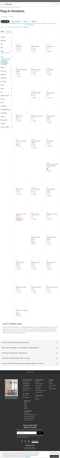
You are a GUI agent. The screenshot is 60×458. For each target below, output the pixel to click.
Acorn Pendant (51, 46)
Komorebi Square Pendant (51, 186)
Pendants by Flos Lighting (29, 413)
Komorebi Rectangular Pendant (24, 69)
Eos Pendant (21, 46)
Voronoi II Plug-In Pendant (37, 256)
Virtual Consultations (39, 378)
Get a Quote (25, 390)
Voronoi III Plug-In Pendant (51, 256)
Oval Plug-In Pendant (23, 137)
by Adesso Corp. (36, 210)
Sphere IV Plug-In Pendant (37, 232)
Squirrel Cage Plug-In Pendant (52, 232)
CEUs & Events (38, 383)
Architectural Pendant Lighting (30, 409)
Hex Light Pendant (37, 68)
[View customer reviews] (35, 436)
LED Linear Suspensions (28, 414)
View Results (11, 32)
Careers (50, 381)
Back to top (30, 367)
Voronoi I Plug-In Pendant (22, 256)
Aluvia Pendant (51, 68)
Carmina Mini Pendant (52, 209)
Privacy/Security (26, 381)
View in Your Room (39, 387)
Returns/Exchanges (26, 378)
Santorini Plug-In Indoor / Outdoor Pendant (51, 161)
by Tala (19, 138)
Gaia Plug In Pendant (38, 280)
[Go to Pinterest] (25, 436)
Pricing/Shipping (26, 380)
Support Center (26, 376)
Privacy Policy (40, 430)
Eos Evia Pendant (37, 185)
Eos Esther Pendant (37, 91)
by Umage (20, 47)
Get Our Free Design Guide (11, 392)
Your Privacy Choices (27, 383)
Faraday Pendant (37, 46)
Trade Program (38, 381)
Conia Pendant (50, 137)
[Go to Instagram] (29, 436)
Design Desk (37, 376)
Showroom (51, 378)
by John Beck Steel (36, 70)
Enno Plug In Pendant (23, 280)
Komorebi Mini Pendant (36, 114)
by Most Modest (21, 212)
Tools (36, 392)
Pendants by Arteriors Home (29, 411)
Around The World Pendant (37, 138)
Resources (37, 394)
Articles (25, 397)
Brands (25, 401)
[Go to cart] (58, 4)
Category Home (3, 7)
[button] (2, 4)
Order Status (25, 385)
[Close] (58, 454)
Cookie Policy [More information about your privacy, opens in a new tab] (27, 456)
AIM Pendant (21, 113)
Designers (26, 402)
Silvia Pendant (22, 185)
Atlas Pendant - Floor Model (23, 210)
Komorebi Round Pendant (51, 114)
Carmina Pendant (51, 91)
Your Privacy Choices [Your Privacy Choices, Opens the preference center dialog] (54, 453)
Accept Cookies (54, 456)
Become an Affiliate (52, 383)
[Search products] (54, 4)
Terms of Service (21, 431)
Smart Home (4, 17)
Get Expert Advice (26, 392)
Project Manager (38, 380)
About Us (50, 376)
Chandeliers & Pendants (9, 7)
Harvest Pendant (37, 209)
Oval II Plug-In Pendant (21, 303)
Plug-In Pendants (17, 7)
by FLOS (20, 114)
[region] (30, 454)
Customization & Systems (40, 385)
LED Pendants (26, 407)
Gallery (25, 399)
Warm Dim (13, 17)
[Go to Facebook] (22, 436)
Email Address (20, 427)
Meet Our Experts (52, 380)
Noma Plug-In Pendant (52, 280)
